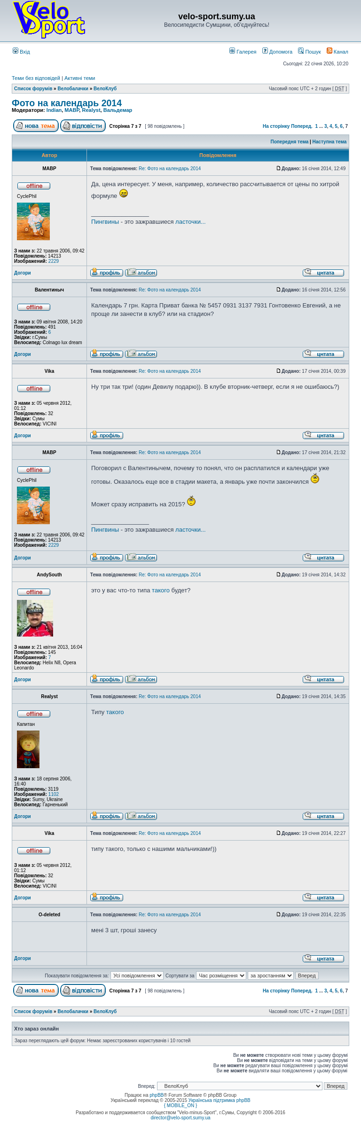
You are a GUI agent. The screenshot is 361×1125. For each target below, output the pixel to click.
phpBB (156, 1095)
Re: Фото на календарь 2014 (170, 168)
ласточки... (190, 221)
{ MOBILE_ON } (180, 1105)
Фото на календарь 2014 (67, 103)
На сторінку (276, 126)
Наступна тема (330, 141)
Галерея (242, 52)
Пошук (309, 52)
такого (161, 590)
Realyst (91, 110)
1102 (53, 794)
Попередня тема (289, 141)
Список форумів (33, 88)
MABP (71, 110)
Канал (337, 52)
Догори (22, 272)
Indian (54, 110)
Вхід (21, 52)
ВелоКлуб (105, 88)
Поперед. (302, 126)
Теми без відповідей (36, 78)
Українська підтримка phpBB (219, 1100)
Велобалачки (72, 88)
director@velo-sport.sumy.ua (180, 1117)
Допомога (277, 52)
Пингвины (105, 221)
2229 (53, 261)
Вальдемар (118, 110)
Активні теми (79, 78)
